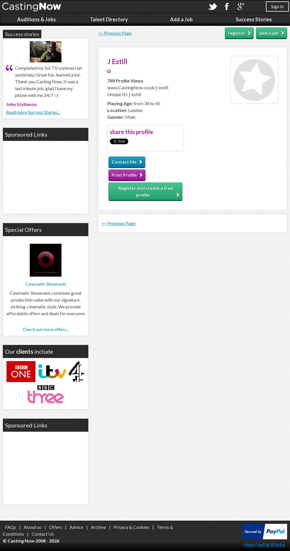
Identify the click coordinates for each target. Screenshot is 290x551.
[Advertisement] (45, 176)
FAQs (10, 527)
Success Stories (254, 19)
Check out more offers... (46, 329)
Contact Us (43, 534)
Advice (76, 527)
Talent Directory (109, 19)
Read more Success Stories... (33, 112)
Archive (98, 527)
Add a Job (181, 19)
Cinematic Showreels (45, 284)
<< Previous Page (115, 33)
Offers (55, 527)
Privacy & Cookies (131, 527)
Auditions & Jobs (36, 19)
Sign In (277, 6)
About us (32, 527)
